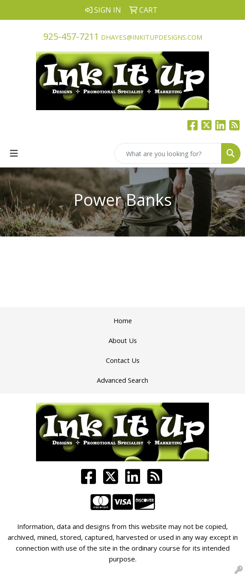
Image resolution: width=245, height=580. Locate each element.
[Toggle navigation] (14, 153)
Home (122, 320)
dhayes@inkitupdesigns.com (151, 37)
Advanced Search (122, 380)
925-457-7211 (71, 36)
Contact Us (123, 360)
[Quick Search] (168, 153)
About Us (123, 340)
